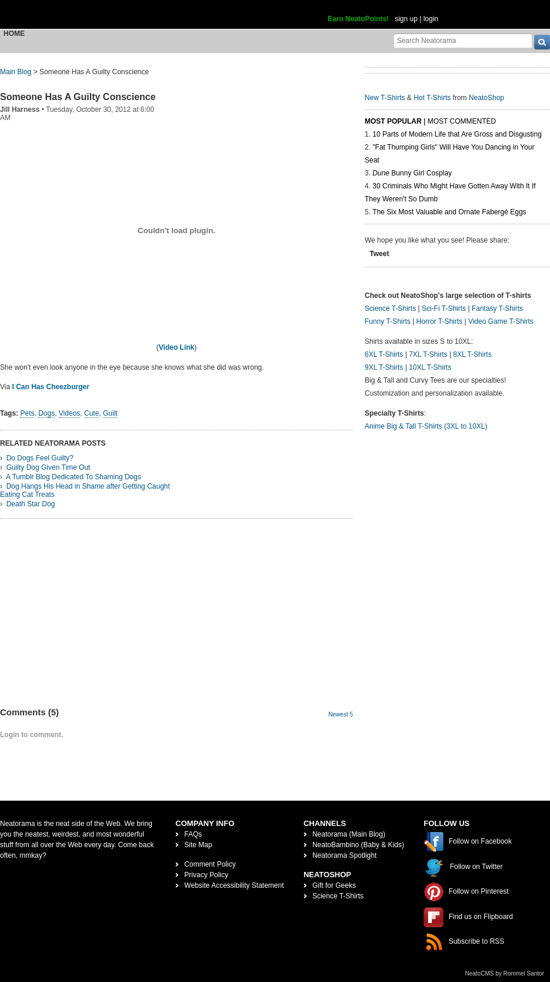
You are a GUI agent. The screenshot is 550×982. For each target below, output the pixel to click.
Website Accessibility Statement (234, 885)
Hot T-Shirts (432, 98)
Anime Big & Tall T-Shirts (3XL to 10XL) (426, 426)
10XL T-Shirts (430, 367)
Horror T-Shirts (439, 321)
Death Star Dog (30, 504)
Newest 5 (340, 714)
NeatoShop (486, 98)
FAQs (193, 834)
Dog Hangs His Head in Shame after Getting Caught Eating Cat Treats (85, 490)
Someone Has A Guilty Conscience (78, 97)
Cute (91, 413)
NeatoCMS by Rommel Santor (505, 973)
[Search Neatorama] (463, 40)
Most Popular (393, 121)
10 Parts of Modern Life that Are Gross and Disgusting (456, 134)
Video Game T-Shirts (501, 321)
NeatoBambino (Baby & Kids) (358, 845)
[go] (542, 42)
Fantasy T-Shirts (497, 308)
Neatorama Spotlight (344, 855)
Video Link (176, 347)
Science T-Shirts (390, 308)
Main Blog (15, 72)
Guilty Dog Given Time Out (48, 467)
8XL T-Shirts (472, 354)
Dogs (46, 413)
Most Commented (462, 121)
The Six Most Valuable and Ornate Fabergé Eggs (449, 212)
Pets (27, 413)
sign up (406, 19)
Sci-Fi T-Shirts (444, 308)
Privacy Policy (206, 875)
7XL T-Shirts (428, 354)
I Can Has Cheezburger (50, 387)
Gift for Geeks (334, 885)
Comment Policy (209, 864)
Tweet (379, 254)
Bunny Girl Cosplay (412, 173)
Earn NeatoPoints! (358, 19)
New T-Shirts (385, 98)
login (431, 19)
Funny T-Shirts (388, 321)
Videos (69, 413)
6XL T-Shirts (384, 354)
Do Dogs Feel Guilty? (40, 458)
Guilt (110, 413)
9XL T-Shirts (384, 367)
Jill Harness (19, 109)
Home (14, 33)
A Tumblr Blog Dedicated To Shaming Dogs (73, 477)
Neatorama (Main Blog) (348, 834)
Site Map (198, 845)
